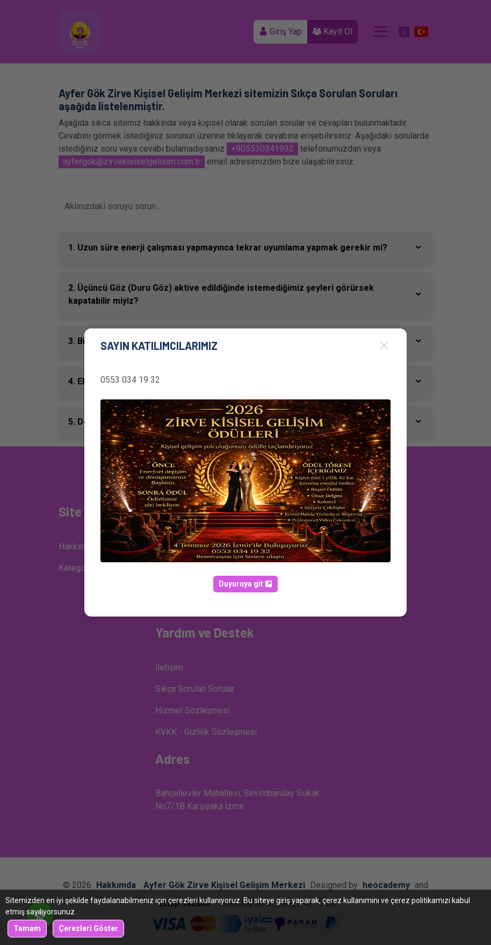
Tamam (27, 928)
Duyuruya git (245, 583)
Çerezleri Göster (88, 928)
